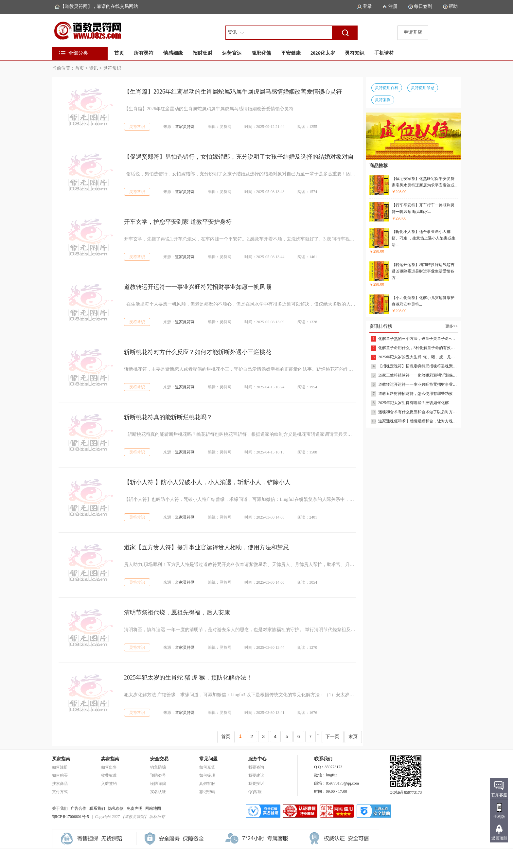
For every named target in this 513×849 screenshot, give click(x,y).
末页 (353, 736)
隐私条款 (116, 808)
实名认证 (158, 791)
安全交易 (159, 758)
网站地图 (153, 808)
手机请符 (384, 53)
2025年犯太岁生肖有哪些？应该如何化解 (413, 402)
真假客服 (207, 783)
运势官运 (232, 53)
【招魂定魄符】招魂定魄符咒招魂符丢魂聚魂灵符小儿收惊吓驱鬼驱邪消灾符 (418, 366)
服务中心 (257, 758)
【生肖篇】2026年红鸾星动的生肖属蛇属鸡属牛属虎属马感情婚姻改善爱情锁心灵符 (233, 91)
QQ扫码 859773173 (405, 790)
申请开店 (413, 32)
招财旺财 (202, 53)
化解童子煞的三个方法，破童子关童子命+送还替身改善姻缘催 (418, 338)
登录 (367, 6)
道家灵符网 (185, 126)
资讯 (93, 68)
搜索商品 (60, 783)
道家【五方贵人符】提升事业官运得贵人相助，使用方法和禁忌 (206, 547)
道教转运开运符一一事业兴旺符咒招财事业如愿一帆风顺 (197, 287)
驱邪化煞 (261, 53)
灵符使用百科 (386, 87)
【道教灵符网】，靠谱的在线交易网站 (99, 6)
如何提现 (207, 775)
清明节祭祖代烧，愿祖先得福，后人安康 (177, 612)
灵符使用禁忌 (422, 87)
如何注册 (60, 767)
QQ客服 (255, 791)
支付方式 (60, 791)
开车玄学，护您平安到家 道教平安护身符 (178, 222)
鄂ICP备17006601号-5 (70, 816)
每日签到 (423, 6)
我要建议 (256, 775)
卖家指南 (110, 758)
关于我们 (60, 808)
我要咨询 (256, 767)
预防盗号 (158, 775)
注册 (393, 6)
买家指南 (61, 758)
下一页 (332, 736)
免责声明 (134, 808)
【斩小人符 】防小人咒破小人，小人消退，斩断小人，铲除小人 (207, 482)
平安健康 (291, 53)
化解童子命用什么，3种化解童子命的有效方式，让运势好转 (418, 347)
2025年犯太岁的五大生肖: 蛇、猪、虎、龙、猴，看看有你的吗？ (418, 357)
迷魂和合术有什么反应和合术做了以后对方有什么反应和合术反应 (418, 412)
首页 (119, 53)
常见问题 (208, 758)
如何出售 (109, 767)
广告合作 (78, 808)
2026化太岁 (322, 53)
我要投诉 (256, 783)
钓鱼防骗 (158, 767)
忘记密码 (207, 791)
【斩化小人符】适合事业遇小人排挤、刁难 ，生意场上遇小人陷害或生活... (423, 238)
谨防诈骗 (158, 783)
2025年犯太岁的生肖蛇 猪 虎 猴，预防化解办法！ (188, 677)
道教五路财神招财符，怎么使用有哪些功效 (415, 393)
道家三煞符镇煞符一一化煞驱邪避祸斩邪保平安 (418, 375)
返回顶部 (499, 838)
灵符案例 (383, 99)
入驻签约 (109, 783)
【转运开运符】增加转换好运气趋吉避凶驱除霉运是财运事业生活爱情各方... (423, 271)
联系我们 (97, 808)
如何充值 (207, 767)
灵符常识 (112, 68)
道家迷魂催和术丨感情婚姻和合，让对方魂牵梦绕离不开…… (418, 421)
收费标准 (109, 775)
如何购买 (60, 775)
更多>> (451, 326)
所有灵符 (143, 53)
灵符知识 (354, 53)
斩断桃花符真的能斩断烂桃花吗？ (168, 417)
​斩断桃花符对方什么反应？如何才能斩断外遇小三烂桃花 (197, 352)
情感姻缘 (173, 53)
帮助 (453, 6)
